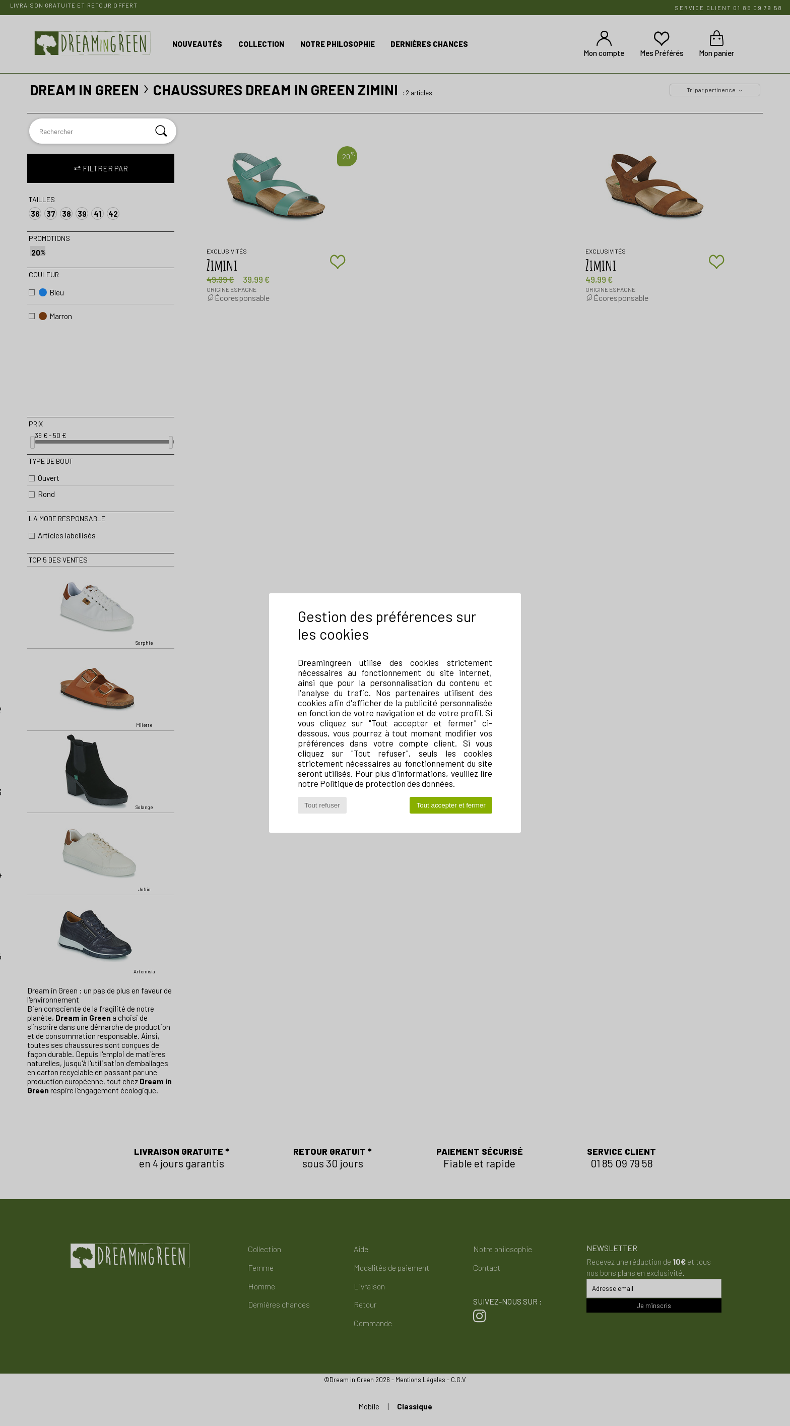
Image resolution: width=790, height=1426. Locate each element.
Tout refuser (322, 805)
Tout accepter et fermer (451, 805)
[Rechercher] (161, 131)
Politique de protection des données (386, 783)
